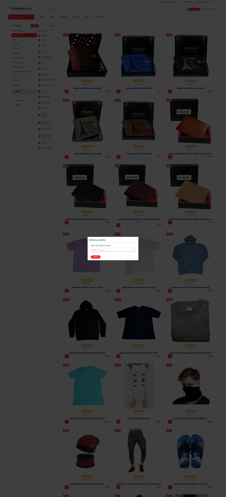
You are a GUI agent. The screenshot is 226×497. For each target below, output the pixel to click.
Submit (95, 257)
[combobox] (113, 250)
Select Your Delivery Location (101, 245)
